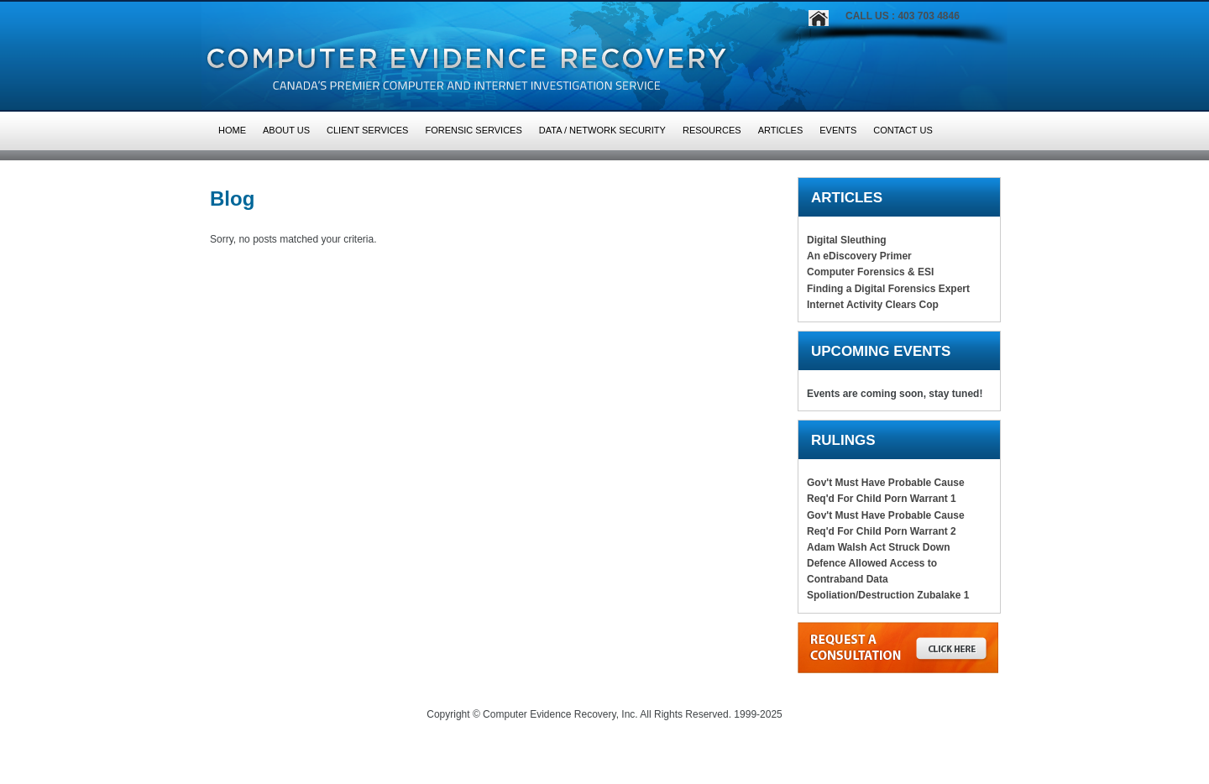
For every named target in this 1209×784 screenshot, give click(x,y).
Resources (712, 130)
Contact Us (903, 130)
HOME (232, 130)
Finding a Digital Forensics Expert (888, 289)
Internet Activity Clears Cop (873, 305)
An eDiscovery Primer (859, 256)
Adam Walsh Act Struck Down (878, 547)
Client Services (367, 130)
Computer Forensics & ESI (870, 272)
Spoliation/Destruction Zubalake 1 (888, 595)
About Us (286, 130)
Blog (232, 198)
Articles (780, 130)
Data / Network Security (602, 130)
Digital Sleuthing (847, 240)
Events (837, 130)
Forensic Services (473, 130)
